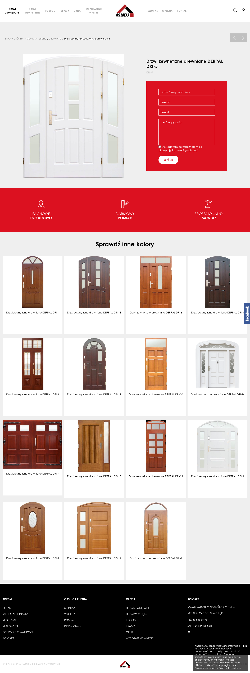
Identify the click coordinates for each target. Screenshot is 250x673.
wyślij (168, 159)
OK (245, 646)
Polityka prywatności (18, 632)
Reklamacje (11, 626)
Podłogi (50, 10)
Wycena (167, 10)
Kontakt (182, 10)
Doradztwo (72, 626)
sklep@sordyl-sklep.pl (203, 626)
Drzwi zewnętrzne (12, 10)
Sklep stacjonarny (16, 614)
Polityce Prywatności (230, 668)
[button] (243, 10)
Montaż (153, 10)
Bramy (65, 10)
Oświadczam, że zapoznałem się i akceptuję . (180, 148)
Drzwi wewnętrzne (32, 10)
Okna (77, 10)
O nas (7, 608)
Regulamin (10, 620)
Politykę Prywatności (185, 150)
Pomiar (69, 620)
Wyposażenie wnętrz (94, 10)
